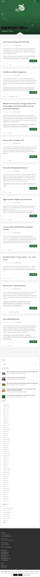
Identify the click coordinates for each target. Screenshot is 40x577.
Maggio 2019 (6, 496)
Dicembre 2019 (6, 488)
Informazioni (6, 520)
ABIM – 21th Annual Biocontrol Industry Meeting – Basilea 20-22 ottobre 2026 (22, 371)
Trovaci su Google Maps (6, 547)
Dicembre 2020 (6, 468)
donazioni (19, 183)
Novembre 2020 (6, 470)
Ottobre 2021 (6, 457)
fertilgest (28, 335)
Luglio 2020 (5, 478)
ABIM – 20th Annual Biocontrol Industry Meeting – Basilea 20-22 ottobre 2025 (22, 383)
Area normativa (12, 96)
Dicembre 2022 (6, 439)
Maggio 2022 (6, 445)
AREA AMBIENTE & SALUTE (6, 558)
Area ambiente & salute (8, 508)
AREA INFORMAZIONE (5, 552)
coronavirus (7, 183)
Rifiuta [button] (20, 574)
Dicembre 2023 (6, 425)
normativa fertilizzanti (29, 56)
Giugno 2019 (6, 494)
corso (6, 56)
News (10, 64)
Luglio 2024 (5, 417)
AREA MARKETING (4, 560)
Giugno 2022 (6, 443)
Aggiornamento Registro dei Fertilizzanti (17, 199)
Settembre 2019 (6, 490)
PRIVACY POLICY (4, 565)
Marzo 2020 (5, 486)
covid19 (13, 183)
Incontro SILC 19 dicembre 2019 (14, 286)
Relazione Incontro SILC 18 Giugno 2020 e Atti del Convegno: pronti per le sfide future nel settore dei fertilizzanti (19, 106)
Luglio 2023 (5, 431)
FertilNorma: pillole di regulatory (14, 72)
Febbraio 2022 (6, 449)
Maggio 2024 (6, 421)
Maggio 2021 (6, 464)
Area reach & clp (6, 518)
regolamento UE (16, 58)
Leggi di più (33, 60)
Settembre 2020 (6, 474)
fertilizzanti (20, 56)
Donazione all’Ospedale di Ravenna (15, 168)
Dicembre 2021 (6, 453)
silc (5, 185)
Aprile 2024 (5, 423)
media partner (7, 337)
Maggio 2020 (6, 482)
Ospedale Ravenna (31, 183)
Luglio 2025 (5, 410)
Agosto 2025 (6, 408)
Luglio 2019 (5, 492)
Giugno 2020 (6, 480)
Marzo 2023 (5, 437)
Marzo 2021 (5, 466)
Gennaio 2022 (6, 451)
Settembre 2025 (6, 406)
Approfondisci (26, 574)
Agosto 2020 (6, 476)
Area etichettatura (7, 510)
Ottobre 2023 (6, 427)
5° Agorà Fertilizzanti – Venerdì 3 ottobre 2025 (16, 377)
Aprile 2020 (5, 484)
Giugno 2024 (6, 419)
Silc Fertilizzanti (18, 45)
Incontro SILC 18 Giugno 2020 (13, 140)
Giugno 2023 (6, 433)
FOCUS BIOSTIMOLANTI (11, 319)
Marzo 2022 (5, 447)
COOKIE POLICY (4, 567)
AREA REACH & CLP (4, 556)
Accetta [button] (15, 574)
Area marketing (6, 514)
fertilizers (7, 301)
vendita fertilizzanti (17, 305)
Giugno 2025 (6, 412)
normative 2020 (7, 58)
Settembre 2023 (6, 429)
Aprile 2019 (5, 498)
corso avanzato (12, 56)
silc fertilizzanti (25, 58)
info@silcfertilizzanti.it (7, 536)
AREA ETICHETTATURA (5, 555)
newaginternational (17, 337)
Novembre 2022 (6, 441)
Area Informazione (12, 312)
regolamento (7, 126)
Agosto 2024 (6, 415)
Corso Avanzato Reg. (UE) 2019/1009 (16, 42)
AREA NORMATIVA (4, 553)
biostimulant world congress (18, 335)
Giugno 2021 (6, 462)
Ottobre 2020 (6, 472)
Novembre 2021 (6, 455)
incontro (13, 124)
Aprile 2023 (5, 435)
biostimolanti (7, 335)
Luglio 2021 (5, 460)
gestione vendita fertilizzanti (24, 301)
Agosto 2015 (6, 500)
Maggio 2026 (6, 404)
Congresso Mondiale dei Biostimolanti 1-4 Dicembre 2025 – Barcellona (21, 395)
